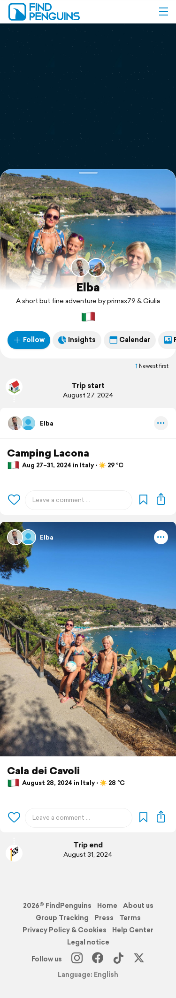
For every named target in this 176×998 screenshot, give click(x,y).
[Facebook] (97, 959)
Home (107, 905)
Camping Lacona (48, 453)
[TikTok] (118, 959)
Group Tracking (62, 917)
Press (104, 917)
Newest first (151, 366)
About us (138, 905)
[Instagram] (77, 959)
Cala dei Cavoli (43, 770)
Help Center (132, 930)
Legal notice (88, 942)
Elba (88, 287)
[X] (139, 959)
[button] (163, 11)
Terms (130, 917)
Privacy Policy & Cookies (65, 930)
